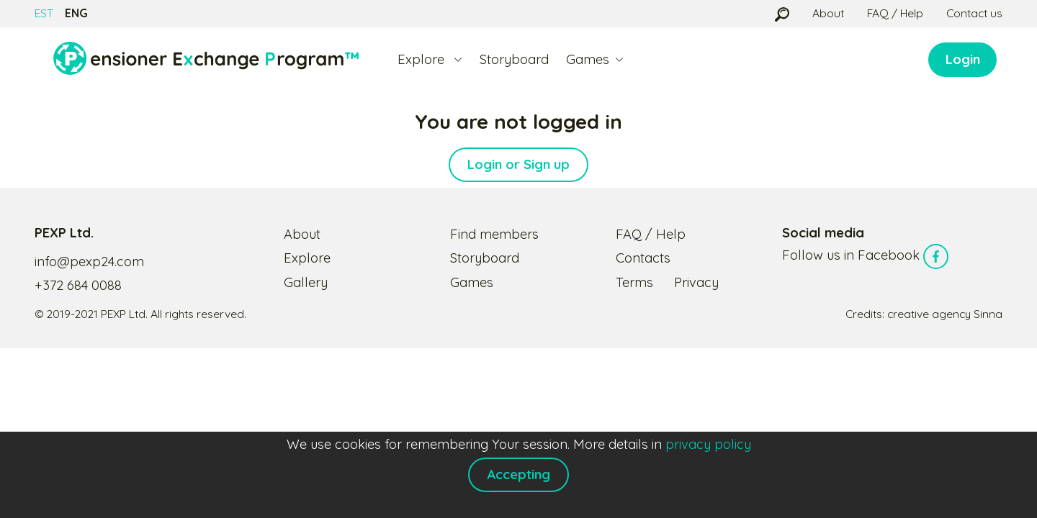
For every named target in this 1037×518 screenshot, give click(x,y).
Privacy (696, 282)
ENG (76, 13)
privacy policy (708, 444)
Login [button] (963, 59)
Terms (634, 282)
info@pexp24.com (89, 261)
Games (471, 282)
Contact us (974, 13)
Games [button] (587, 59)
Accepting (518, 474)
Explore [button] (423, 59)
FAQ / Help (895, 13)
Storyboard (514, 59)
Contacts (643, 258)
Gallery (306, 282)
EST (44, 13)
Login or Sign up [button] (518, 164)
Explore (307, 258)
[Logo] (206, 60)
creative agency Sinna (944, 313)
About (828, 13)
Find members (494, 234)
